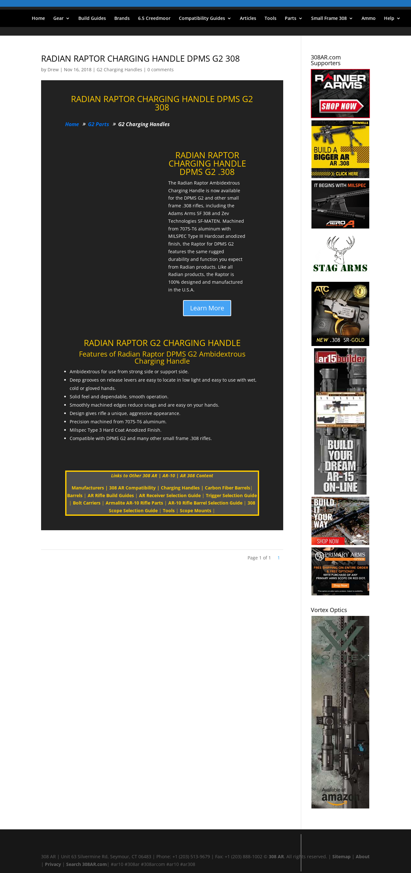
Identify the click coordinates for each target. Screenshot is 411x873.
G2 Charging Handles (119, 69)
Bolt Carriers (87, 503)
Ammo (369, 18)
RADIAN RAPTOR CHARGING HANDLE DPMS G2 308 (140, 58)
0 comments (160, 69)
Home (38, 18)
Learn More (207, 308)
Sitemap (341, 856)
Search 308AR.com (86, 864)
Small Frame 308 (329, 18)
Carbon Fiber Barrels (227, 488)
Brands (122, 18)
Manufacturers (88, 488)
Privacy (53, 864)
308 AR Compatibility (132, 488)
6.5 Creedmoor (154, 18)
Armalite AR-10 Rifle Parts (134, 503)
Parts (290, 18)
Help (389, 18)
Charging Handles (180, 488)
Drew (53, 69)
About (363, 856)
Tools (270, 18)
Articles (248, 18)
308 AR (276, 856)
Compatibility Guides (202, 18)
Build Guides (92, 18)
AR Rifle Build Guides (111, 495)
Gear (58, 18)
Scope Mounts (195, 510)
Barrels (75, 495)
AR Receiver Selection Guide (170, 495)
